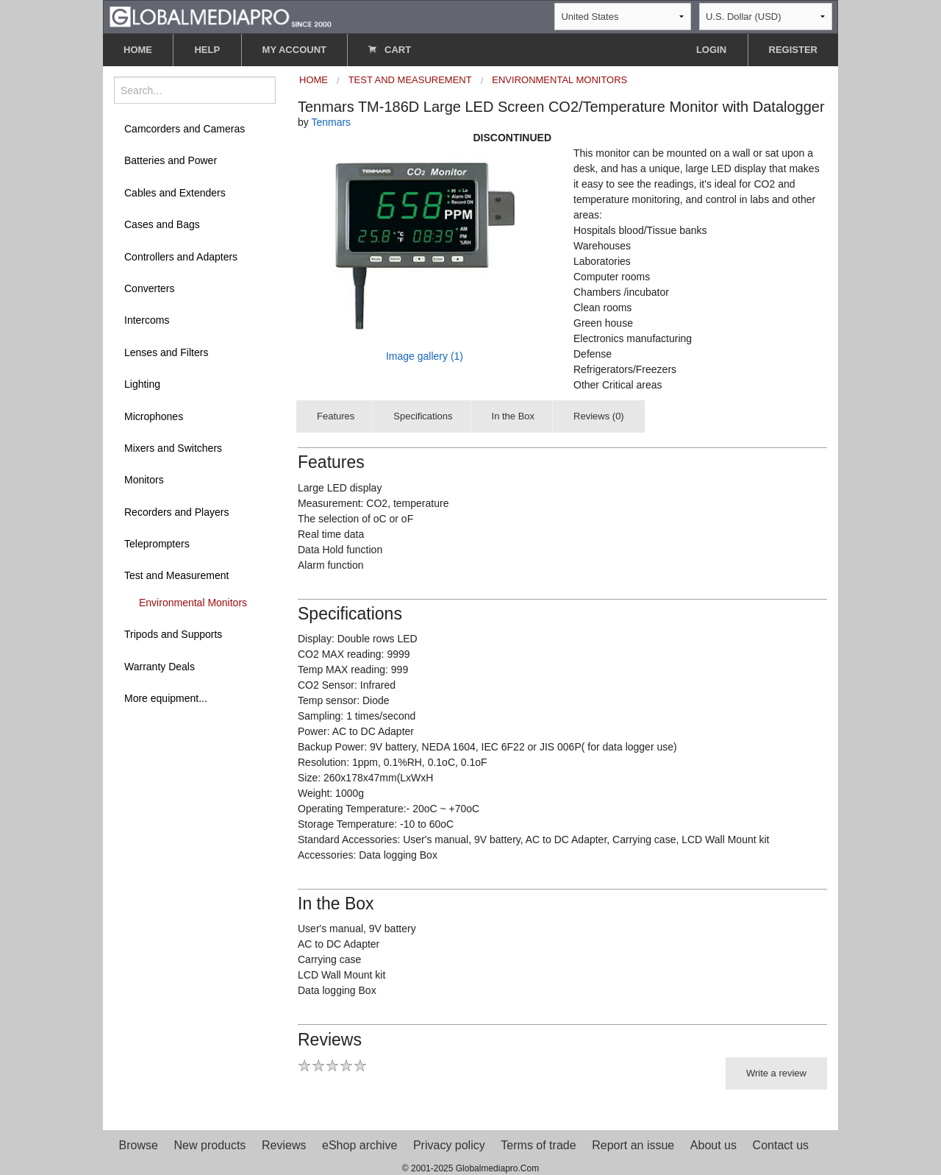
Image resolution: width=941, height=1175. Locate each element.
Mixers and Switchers (173, 448)
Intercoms (146, 320)
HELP (207, 49)
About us (713, 1145)
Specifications (422, 416)
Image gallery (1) (424, 356)
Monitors (144, 480)
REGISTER (793, 49)
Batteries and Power (170, 160)
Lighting (142, 384)
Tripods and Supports (173, 634)
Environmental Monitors (193, 602)
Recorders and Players (176, 512)
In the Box (513, 416)
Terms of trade (538, 1145)
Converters (149, 288)
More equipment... (165, 698)
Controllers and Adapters (180, 257)
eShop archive (359, 1145)
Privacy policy (449, 1145)
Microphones (153, 416)
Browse (138, 1145)
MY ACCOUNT (294, 49)
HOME (138, 49)
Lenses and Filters (166, 352)
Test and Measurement (176, 575)
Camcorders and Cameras (184, 129)
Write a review (776, 1073)
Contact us (781, 1145)
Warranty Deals (159, 666)
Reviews (284, 1145)
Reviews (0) (598, 416)
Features (335, 416)
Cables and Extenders (175, 193)
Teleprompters (157, 544)
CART (389, 49)
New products (210, 1145)
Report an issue (633, 1145)
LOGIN (711, 49)
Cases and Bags (162, 224)
